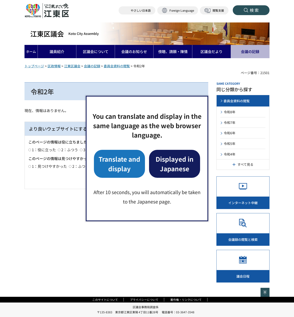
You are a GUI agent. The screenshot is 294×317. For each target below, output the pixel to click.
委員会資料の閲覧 (117, 65)
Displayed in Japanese (175, 163)
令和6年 (229, 132)
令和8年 (229, 111)
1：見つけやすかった (49, 166)
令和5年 (229, 143)
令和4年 (229, 154)
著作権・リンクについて (186, 299)
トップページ (34, 65)
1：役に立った (44, 149)
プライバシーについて (144, 299)
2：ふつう (69, 149)
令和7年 (229, 122)
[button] (177, 10)
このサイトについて (105, 299)
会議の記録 (92, 65)
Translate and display (119, 163)
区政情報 (54, 65)
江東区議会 (64, 34)
